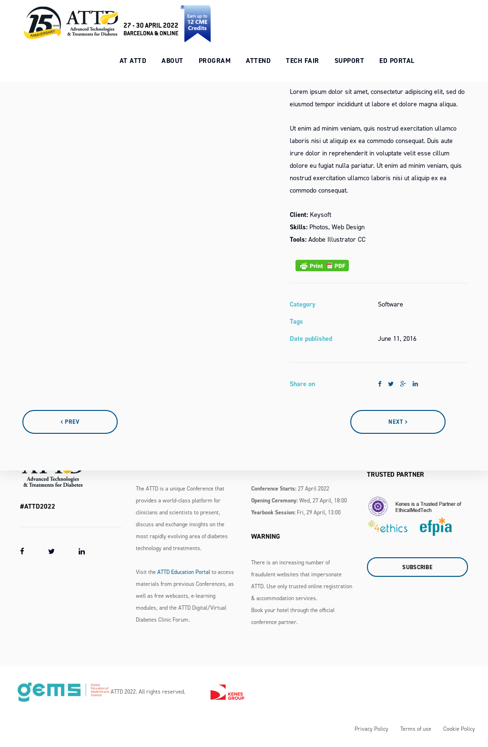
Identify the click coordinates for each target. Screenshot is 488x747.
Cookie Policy (459, 729)
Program (223, 57)
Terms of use (415, 729)
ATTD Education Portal (183, 572)
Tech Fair (311, 57)
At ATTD (141, 57)
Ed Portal (406, 57)
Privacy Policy (371, 729)
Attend (267, 57)
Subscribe (417, 567)
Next (397, 422)
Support (358, 57)
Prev (70, 422)
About (182, 57)
